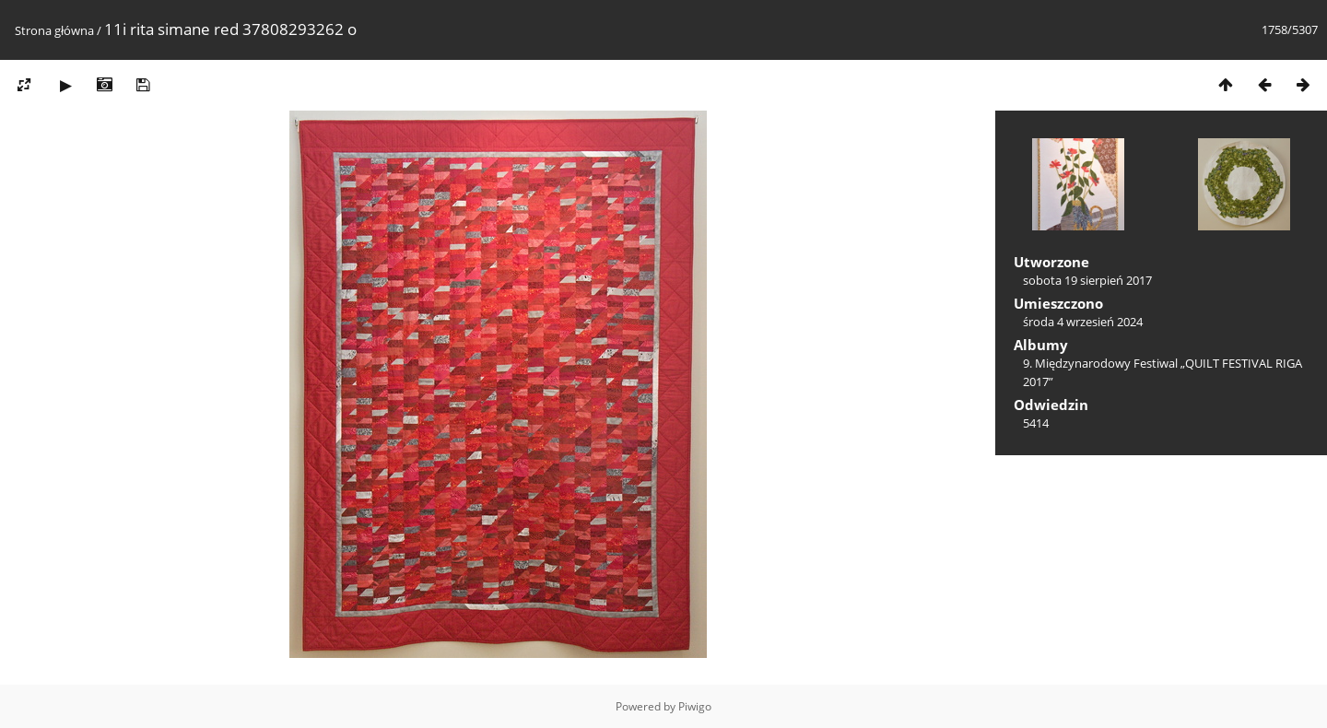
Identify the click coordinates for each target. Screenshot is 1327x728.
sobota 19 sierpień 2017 (1087, 280)
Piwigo (694, 706)
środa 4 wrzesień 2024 (1083, 321)
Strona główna (54, 30)
